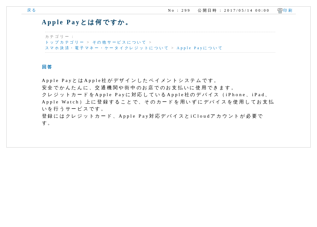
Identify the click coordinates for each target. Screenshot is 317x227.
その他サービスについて (119, 42)
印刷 (288, 10)
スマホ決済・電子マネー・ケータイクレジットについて (107, 48)
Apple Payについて (200, 48)
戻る (32, 10)
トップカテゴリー (65, 42)
